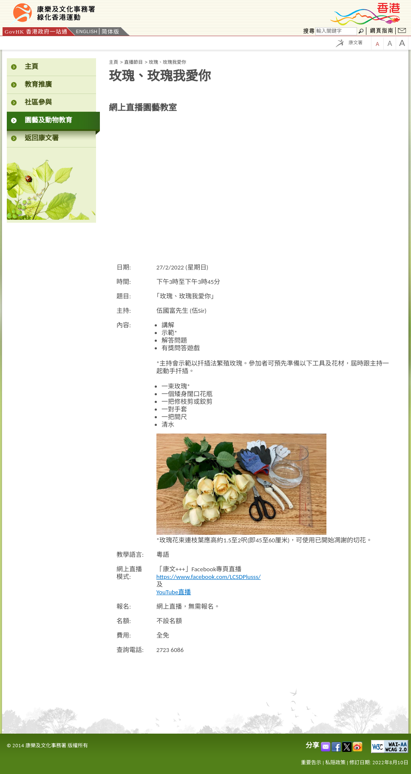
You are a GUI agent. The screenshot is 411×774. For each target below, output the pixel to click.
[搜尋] (336, 31)
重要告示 (311, 762)
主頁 (113, 62)
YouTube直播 (173, 592)
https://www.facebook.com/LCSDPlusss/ (208, 577)
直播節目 (133, 62)
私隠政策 (335, 762)
